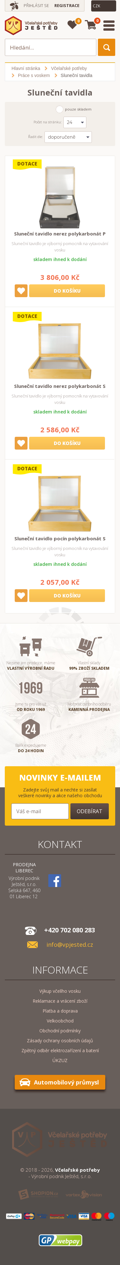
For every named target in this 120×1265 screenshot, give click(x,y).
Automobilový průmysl (66, 1082)
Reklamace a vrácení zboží (60, 1001)
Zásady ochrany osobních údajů (60, 1040)
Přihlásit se (36, 5)
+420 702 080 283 (69, 930)
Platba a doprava (60, 1011)
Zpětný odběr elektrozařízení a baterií (60, 1050)
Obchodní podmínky (60, 1031)
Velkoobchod (60, 1021)
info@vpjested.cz (69, 944)
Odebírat (89, 811)
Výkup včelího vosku (60, 991)
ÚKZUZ (60, 1060)
